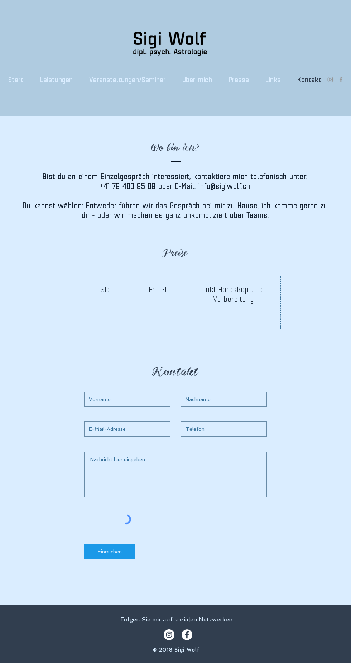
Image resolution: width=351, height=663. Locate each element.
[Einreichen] (109, 551)
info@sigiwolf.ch (224, 187)
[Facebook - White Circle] (187, 634)
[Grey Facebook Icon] (341, 79)
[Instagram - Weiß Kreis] (169, 634)
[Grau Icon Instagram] (330, 79)
